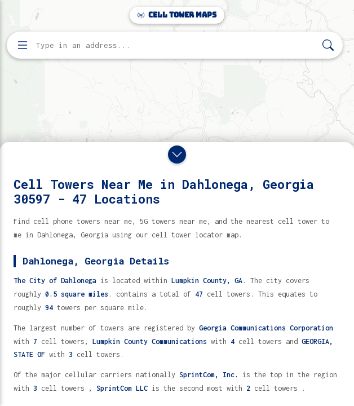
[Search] (328, 45)
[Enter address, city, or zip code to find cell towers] (176, 45)
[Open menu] (22, 45)
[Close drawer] (177, 154)
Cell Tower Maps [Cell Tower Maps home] (177, 15)
